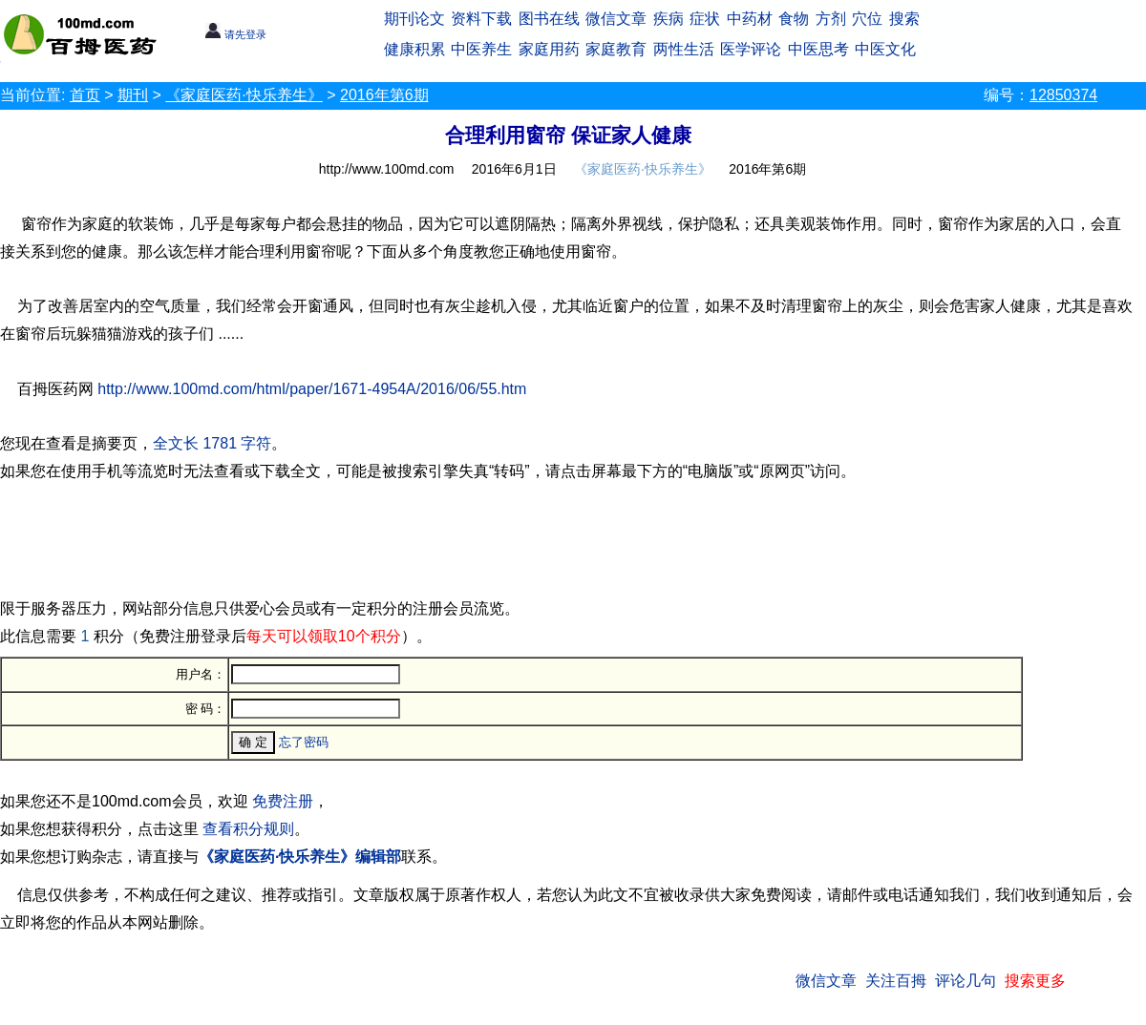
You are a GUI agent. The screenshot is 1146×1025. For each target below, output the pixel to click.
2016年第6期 (384, 95)
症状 (705, 18)
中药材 (750, 18)
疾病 (668, 18)
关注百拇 (895, 981)
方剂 (831, 18)
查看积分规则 (248, 829)
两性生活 (683, 49)
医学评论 (750, 49)
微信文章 (616, 18)
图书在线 (549, 18)
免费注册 (282, 801)
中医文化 (885, 49)
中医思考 (818, 49)
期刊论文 (414, 18)
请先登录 (235, 34)
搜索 (904, 18)
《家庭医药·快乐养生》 (243, 95)
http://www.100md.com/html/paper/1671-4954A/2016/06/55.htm (311, 389)
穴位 (867, 18)
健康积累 (414, 49)
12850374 (1063, 95)
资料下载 (481, 18)
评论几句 (965, 981)
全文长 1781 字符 (212, 443)
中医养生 (481, 49)
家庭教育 (616, 49)
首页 (85, 95)
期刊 (132, 95)
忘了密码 (304, 742)
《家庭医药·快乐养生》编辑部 (300, 856)
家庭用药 (549, 49)
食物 (793, 18)
